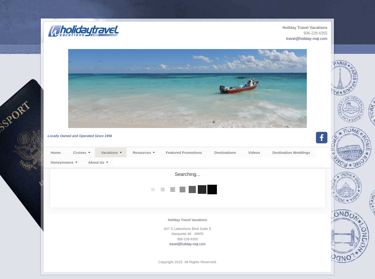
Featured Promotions (184, 153)
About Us (96, 162)
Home (56, 153)
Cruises (79, 153)
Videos (254, 153)
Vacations (109, 153)
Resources (142, 153)
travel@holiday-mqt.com (306, 39)
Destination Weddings (291, 153)
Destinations (225, 153)
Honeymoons (62, 162)
